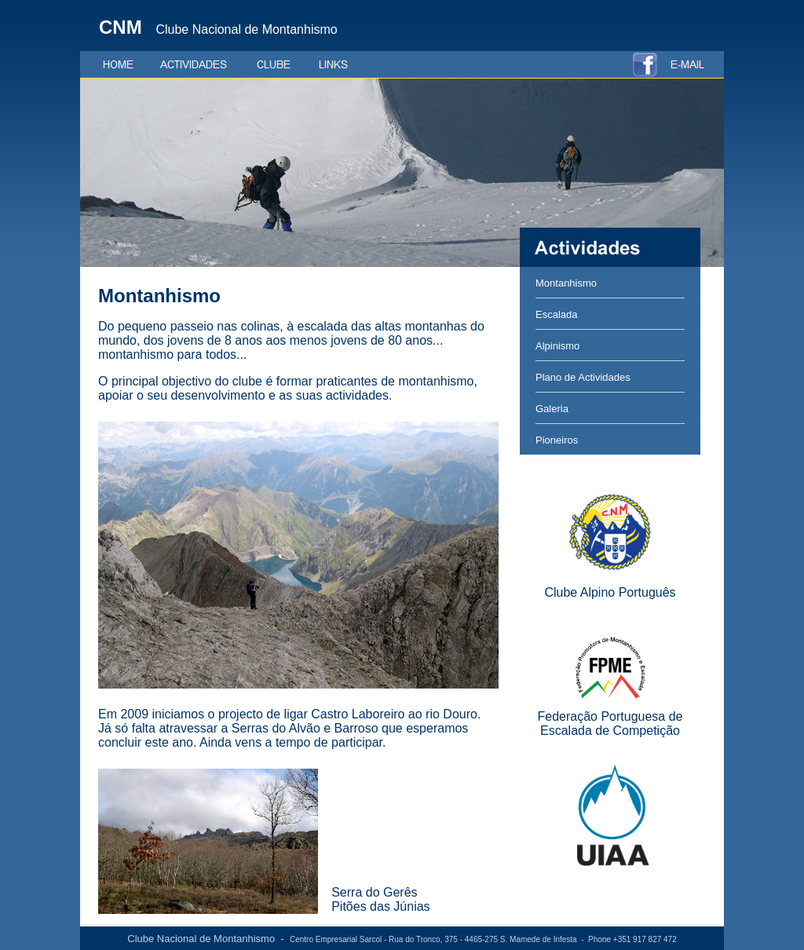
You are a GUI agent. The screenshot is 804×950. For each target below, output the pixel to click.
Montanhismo (566, 283)
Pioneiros (556, 440)
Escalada (556, 314)
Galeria (551, 409)
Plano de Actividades (582, 377)
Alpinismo (557, 346)
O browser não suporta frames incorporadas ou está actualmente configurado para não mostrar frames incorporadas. (300, 596)
